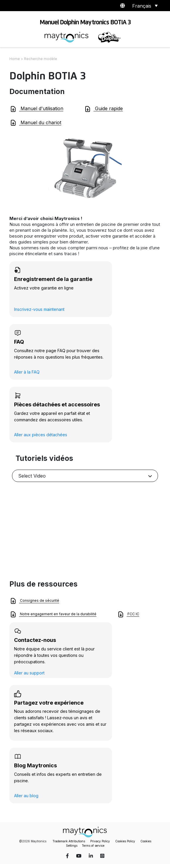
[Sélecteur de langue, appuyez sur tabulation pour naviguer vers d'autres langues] (144, 5)
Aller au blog (26, 795)
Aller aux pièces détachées (40, 434)
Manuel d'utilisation (36, 109)
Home (14, 59)
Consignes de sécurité (34, 600)
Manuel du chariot (35, 122)
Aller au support (29, 672)
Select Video (32, 476)
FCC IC (128, 614)
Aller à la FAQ (27, 371)
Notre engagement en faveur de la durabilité (53, 614)
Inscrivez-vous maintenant (39, 309)
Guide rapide (103, 109)
